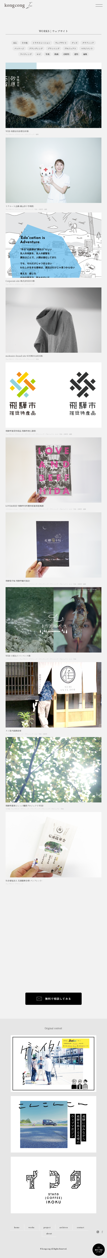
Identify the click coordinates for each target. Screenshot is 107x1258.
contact (80, 1227)
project (47, 1227)
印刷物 (66, 54)
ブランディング (36, 48)
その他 (25, 42)
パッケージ (19, 48)
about (49, 1233)
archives (63, 1227)
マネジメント (87, 48)
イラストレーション (41, 42)
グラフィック (88, 42)
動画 (56, 54)
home (17, 1227)
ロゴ (39, 54)
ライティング (26, 54)
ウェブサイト (61, 42)
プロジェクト (70, 48)
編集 (85, 54)
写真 (47, 54)
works (31, 1227)
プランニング (53, 48)
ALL (15, 42)
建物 (76, 54)
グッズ (74, 42)
